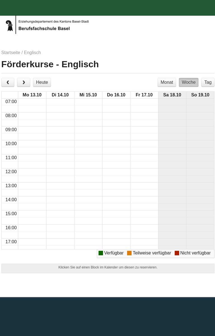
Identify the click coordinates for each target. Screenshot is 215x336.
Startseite (10, 52)
